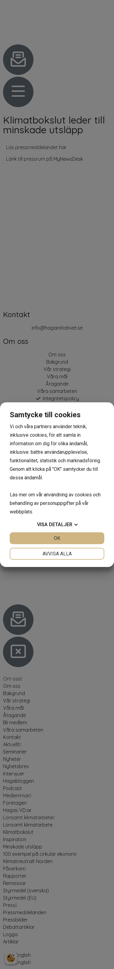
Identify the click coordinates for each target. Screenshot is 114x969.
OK (57, 538)
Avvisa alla (57, 554)
